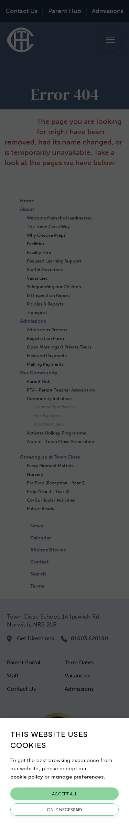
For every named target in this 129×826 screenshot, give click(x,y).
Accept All (64, 793)
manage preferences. (78, 776)
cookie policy (26, 776)
